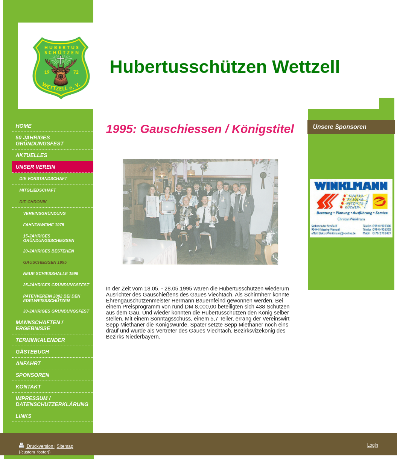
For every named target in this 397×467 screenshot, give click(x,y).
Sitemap (65, 446)
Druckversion (37, 446)
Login (372, 445)
